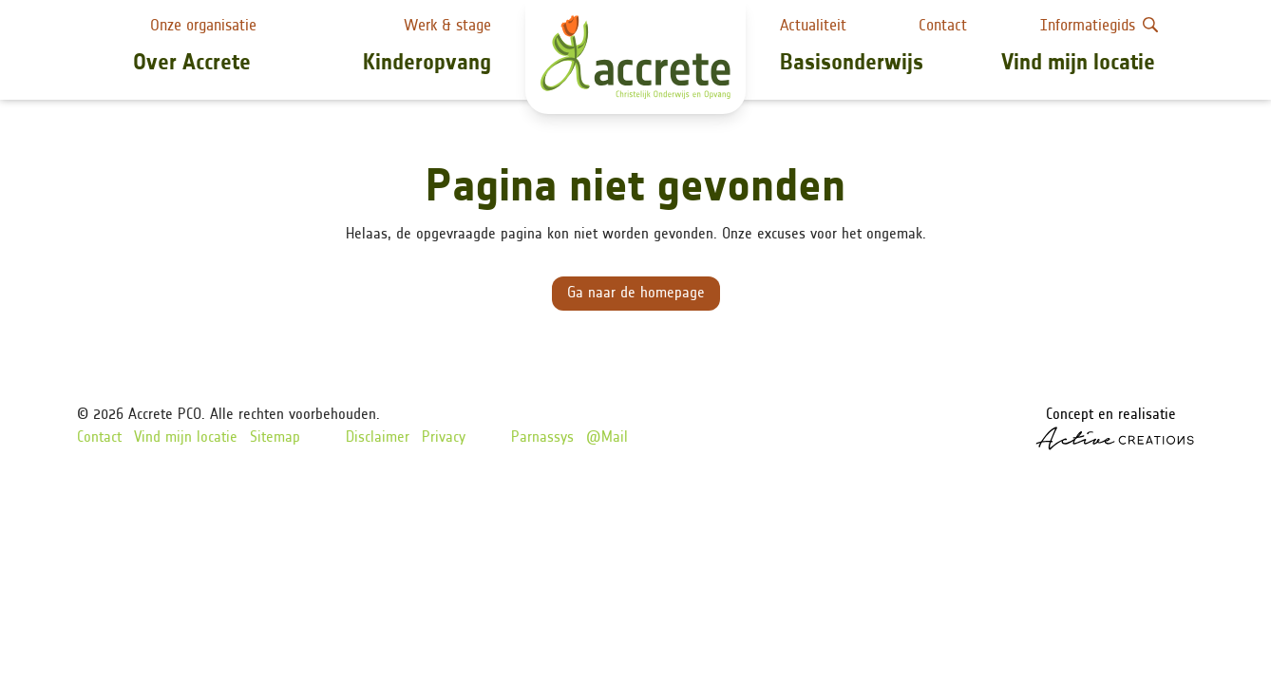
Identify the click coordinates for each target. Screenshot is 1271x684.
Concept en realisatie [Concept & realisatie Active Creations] (1114, 429)
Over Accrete (192, 64)
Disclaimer (377, 438)
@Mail (607, 438)
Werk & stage (447, 26)
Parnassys (542, 438)
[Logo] (635, 57)
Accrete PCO (164, 415)
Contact (943, 26)
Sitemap (275, 438)
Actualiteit (813, 26)
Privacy (443, 438)
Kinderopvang (427, 64)
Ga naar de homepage (636, 293)
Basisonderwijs (851, 64)
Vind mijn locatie (1078, 64)
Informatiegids (1099, 25)
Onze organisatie (203, 26)
